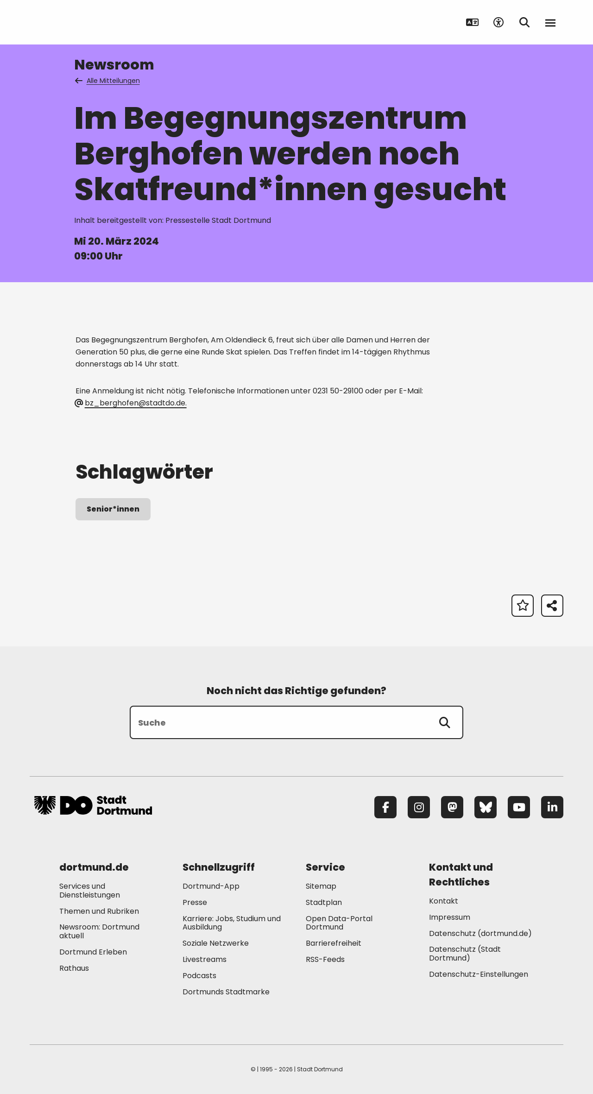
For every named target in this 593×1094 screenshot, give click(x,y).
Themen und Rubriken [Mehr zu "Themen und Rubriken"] (99, 911)
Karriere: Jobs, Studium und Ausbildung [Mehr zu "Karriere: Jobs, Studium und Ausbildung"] (232, 923)
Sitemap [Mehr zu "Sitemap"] (321, 886)
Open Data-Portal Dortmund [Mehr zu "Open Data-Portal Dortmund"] (339, 923)
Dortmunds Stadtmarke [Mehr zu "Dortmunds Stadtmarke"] (226, 991)
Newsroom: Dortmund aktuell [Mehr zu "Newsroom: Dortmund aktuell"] (99, 931)
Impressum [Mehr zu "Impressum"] (449, 917)
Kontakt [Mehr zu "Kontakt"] (443, 901)
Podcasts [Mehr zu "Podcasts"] (199, 975)
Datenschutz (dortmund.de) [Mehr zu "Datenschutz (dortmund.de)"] (480, 933)
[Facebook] (385, 807)
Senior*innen (113, 509)
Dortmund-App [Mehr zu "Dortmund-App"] (211, 886)
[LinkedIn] (552, 807)
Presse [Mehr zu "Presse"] (195, 902)
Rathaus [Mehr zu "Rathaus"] (74, 968)
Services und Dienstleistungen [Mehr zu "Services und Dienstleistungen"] (89, 890)
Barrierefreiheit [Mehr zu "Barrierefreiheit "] (333, 943)
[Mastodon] (452, 807)
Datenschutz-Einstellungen (478, 974)
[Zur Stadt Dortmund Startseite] (93, 22)
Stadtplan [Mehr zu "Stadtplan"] (324, 902)
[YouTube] (519, 807)
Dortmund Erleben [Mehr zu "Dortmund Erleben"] (93, 952)
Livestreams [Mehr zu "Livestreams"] (205, 959)
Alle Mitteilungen (108, 80)
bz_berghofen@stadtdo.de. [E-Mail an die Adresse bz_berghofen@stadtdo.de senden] (131, 403)
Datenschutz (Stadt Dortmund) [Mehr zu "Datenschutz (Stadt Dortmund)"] (465, 953)
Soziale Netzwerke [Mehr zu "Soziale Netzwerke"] (216, 943)
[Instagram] (419, 807)
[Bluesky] (485, 807)
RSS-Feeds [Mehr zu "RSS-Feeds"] (325, 959)
